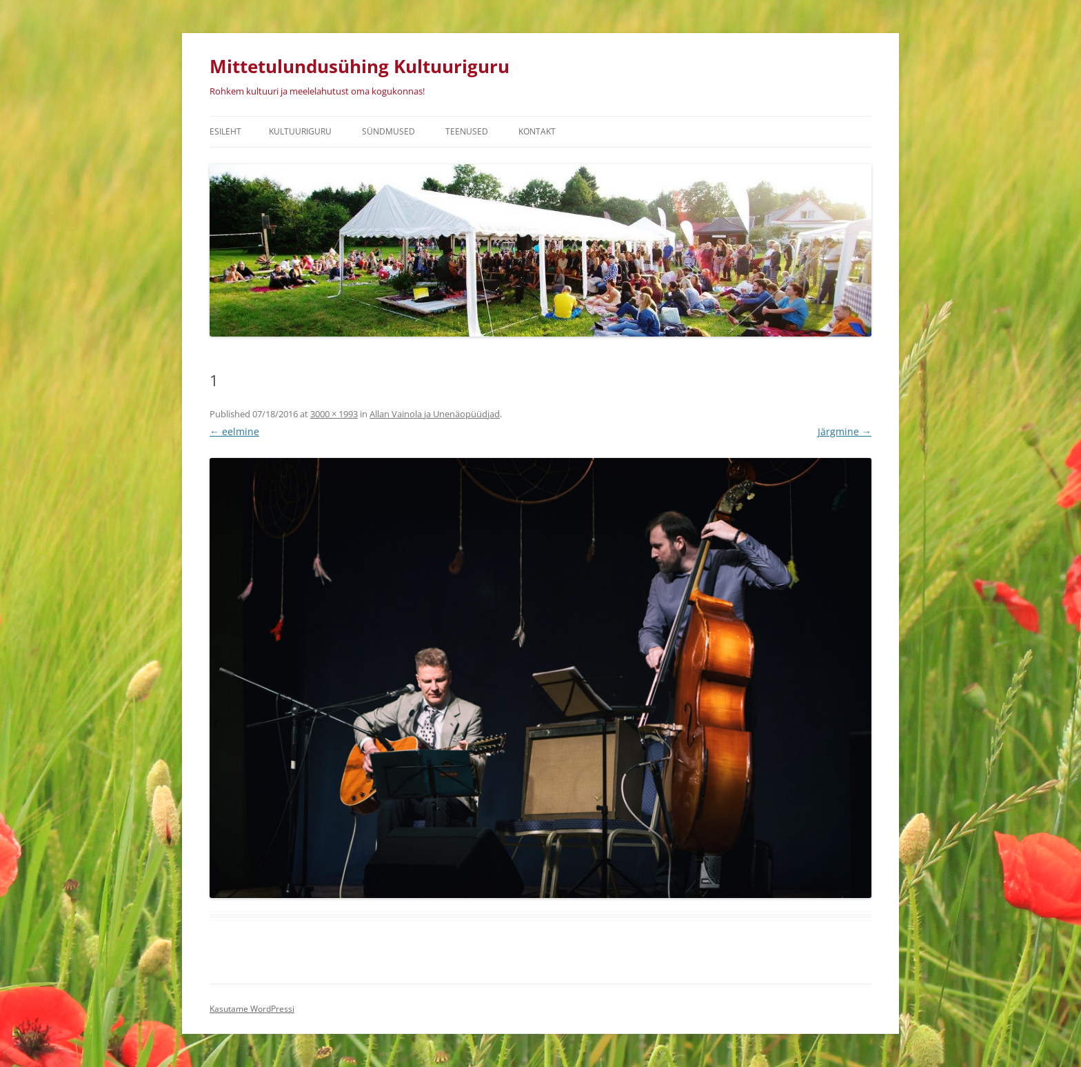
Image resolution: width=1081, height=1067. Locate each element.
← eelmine (234, 431)
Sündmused (388, 131)
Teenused (466, 131)
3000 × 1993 (334, 414)
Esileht (225, 131)
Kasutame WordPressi (252, 1009)
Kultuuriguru (300, 131)
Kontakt (537, 131)
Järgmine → (844, 431)
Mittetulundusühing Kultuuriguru (359, 66)
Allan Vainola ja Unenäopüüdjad (435, 414)
